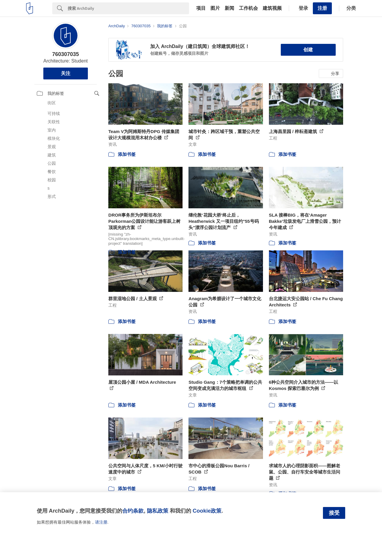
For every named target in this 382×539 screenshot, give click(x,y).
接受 (334, 513)
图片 (215, 8)
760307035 (65, 54)
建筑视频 (272, 8)
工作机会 (248, 8)
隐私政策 (157, 511)
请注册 (101, 522)
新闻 (229, 8)
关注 (65, 73)
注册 (322, 8)
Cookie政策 (207, 511)
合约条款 (133, 511)
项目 (201, 8)
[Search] (128, 8)
